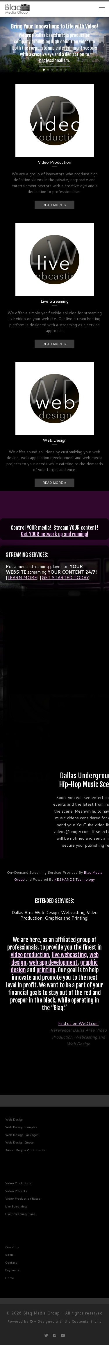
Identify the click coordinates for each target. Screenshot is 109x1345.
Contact (11, 1262)
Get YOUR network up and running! (54, 534)
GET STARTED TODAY (65, 577)
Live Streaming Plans (20, 1214)
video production (30, 955)
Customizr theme (87, 1321)
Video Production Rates (22, 1198)
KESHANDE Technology (74, 879)
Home (9, 1278)
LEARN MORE (22, 577)
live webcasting (69, 955)
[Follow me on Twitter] (46, 1335)
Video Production (18, 1183)
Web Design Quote (19, 1142)
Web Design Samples (21, 1127)
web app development (53, 962)
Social (10, 1254)
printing (46, 970)
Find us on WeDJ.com (78, 1023)
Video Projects (16, 1191)
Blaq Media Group (41, 1313)
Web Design (14, 1119)
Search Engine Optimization (26, 1150)
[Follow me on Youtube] (63, 1335)
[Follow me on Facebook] (54, 1335)
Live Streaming (16, 1206)
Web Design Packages (22, 1134)
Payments (12, 1270)
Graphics (12, 1247)
